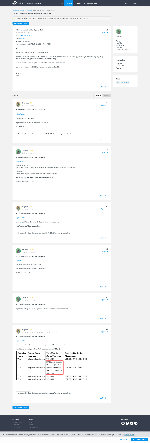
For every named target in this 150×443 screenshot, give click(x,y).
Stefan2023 (25, 150)
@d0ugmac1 (20, 161)
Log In (127, 3)
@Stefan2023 (20, 114)
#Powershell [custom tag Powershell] (28, 35)
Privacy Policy (16, 427)
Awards (31, 425)
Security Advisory (34, 427)
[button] (105, 86)
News (30, 422)
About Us (15, 419)
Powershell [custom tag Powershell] (125, 82)
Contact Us (15, 425)
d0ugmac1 (25, 103)
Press (31, 419)
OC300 (22, 38)
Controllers (29, 10)
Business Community (18, 10)
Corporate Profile (17, 422)
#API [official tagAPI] (21, 35)
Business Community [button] (34, 3)
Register (135, 3)
